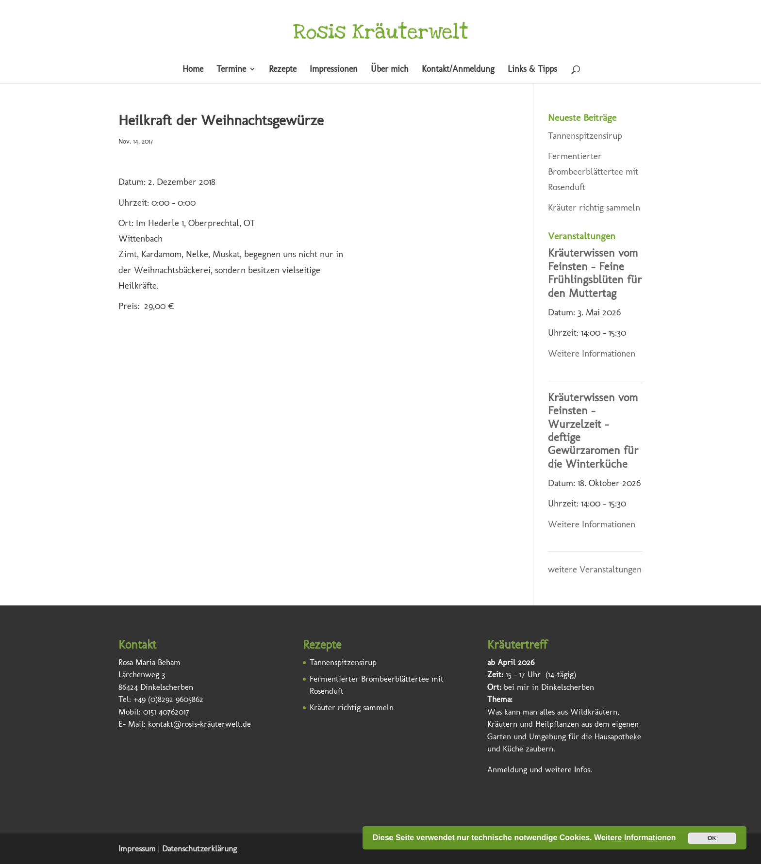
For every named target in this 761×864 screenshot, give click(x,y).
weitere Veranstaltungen (595, 569)
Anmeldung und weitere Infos (538, 769)
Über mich (390, 69)
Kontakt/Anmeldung (458, 69)
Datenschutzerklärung (199, 848)
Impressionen (334, 69)
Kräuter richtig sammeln (594, 207)
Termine (231, 69)
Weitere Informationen (591, 353)
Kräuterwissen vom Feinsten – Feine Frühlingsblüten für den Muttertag (595, 272)
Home (192, 69)
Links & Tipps (532, 69)
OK (712, 838)
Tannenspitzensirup (585, 135)
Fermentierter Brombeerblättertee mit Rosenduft (593, 171)
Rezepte (283, 69)
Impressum (137, 848)
